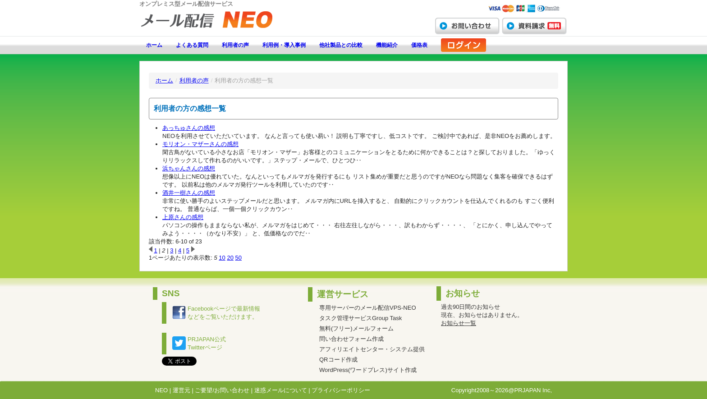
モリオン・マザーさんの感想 (200, 144)
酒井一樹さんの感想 (188, 192)
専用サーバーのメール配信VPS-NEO (367, 307)
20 (230, 257)
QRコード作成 (338, 359)
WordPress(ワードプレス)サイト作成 (368, 370)
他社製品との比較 (341, 45)
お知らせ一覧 (458, 323)
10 (222, 257)
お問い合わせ (467, 26)
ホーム (154, 45)
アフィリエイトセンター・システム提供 (372, 349)
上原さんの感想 (182, 217)
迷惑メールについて (280, 390)
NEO (161, 390)
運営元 (181, 390)
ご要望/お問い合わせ (222, 390)
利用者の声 (235, 45)
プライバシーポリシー (341, 390)
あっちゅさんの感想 (188, 127)
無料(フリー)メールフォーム (356, 328)
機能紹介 (387, 45)
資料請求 (534, 26)
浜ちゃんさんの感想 (188, 168)
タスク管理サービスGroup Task (360, 318)
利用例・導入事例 (284, 45)
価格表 (419, 45)
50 (238, 257)
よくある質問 (192, 45)
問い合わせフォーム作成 (351, 338)
